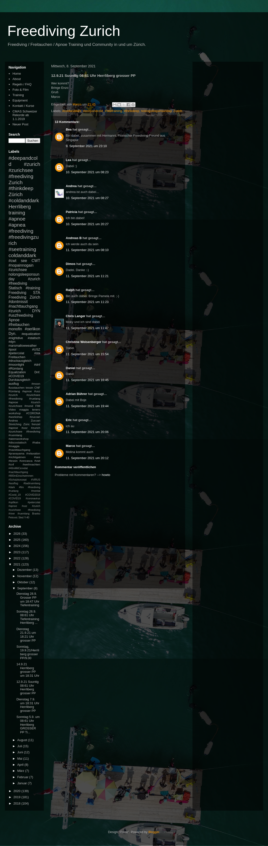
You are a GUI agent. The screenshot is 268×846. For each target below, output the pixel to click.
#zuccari (34, 416)
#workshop (15, 416)
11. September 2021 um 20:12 (87, 458)
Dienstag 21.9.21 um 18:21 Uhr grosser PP (26, 634)
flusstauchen (17, 387)
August (22, 740)
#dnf (37, 364)
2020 (17, 791)
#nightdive (16, 338)
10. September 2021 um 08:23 (87, 172)
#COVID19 (16, 376)
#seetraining (113, 111)
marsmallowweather (23, 345)
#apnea (17, 225)
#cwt (12, 261)
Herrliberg (20, 206)
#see (37, 457)
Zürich (16, 194)
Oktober (23, 582)
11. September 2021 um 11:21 (87, 276)
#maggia (14, 446)
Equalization (17, 372)
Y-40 (26, 517)
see (24, 261)
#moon (35, 383)
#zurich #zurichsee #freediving (24, 170)
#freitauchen (19, 324)
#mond (28, 405)
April (21, 764)
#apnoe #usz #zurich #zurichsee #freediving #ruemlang (24, 431)
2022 (17, 558)
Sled (20, 517)
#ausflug (13, 483)
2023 (17, 552)
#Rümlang (16, 368)
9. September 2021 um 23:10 (86, 146)
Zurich (177, 111)
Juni (20, 752)
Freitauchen (17, 357)
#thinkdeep (131, 111)
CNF (37, 387)
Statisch (15, 288)
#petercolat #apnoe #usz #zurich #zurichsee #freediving (24, 506)
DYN (36, 311)
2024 (17, 546)
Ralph (70, 290)
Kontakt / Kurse (23, 106)
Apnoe (14, 320)
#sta (37, 353)
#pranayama (16, 453)
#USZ (36, 349)
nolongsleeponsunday (156, 111)
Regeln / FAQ (21, 84)
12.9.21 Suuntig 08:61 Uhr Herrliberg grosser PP (27, 687)
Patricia (71, 212)
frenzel (36, 424)
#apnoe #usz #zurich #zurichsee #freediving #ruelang (24, 395)
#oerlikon (32, 329)
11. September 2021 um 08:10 (87, 250)
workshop (15, 413)
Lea (68, 160)
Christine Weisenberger (83, 342)
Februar (23, 777)
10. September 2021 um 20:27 (87, 224)
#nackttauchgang (19, 449)
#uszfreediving (21, 315)
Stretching (15, 424)
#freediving (21, 231)
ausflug (14, 383)
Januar (22, 783)
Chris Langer (75, 316)
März (21, 771)
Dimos (71, 264)
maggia (24, 409)
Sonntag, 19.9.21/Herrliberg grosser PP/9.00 (27, 652)
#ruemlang (23, 513)
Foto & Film (20, 89)
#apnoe (17, 219)
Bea (69, 129)
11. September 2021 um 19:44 (87, 406)
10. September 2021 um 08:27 (87, 198)
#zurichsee (18, 270)
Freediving (17, 293)
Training (18, 95)
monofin (15, 329)
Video (12, 409)
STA (36, 293)
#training (33, 288)
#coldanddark (71, 111)
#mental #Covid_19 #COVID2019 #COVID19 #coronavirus (24, 495)
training (17, 212)
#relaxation (33, 453)
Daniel (70, 368)
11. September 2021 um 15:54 (87, 354)
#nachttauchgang (23, 306)
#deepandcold (93, 111)
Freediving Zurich (63, 31)
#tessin (13, 460)
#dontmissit (18, 302)
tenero (36, 409)
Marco (70, 446)
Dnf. (37, 372)
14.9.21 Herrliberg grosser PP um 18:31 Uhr (27, 669)
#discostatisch (17, 442)
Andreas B (74, 238)
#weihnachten (31, 464)
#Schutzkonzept (18, 479)
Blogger (153, 832)
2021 (17, 564)
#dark (12, 487)
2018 (17, 803)
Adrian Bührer (76, 394)
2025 (17, 540)
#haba (36, 442)
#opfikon (13, 502)
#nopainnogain (21, 265)
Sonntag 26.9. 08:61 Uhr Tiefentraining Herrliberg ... (27, 617)
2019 (17, 797)
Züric (26, 424)
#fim (21, 487)
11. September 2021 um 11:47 (87, 328)
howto (106, 475)
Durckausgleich (19, 380)
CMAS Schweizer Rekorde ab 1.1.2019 (24, 115)
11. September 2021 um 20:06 (87, 432)
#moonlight (16, 364)
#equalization (30, 334)
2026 (17, 533)
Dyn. (12, 334)
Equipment (20, 100)
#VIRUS (35, 479)
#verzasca (25, 460)
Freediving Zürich (24, 297)
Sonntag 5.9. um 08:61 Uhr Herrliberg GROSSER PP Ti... (27, 724)
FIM (37, 405)
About (16, 79)
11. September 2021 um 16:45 (87, 380)
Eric (69, 420)
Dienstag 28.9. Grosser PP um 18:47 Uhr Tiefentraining (27, 599)
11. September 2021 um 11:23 (87, 302)
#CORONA (33, 413)
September (25, 588)
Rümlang (14, 391)
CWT (35, 261)
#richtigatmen (17, 457)
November (25, 576)
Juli (20, 746)
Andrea (71, 186)
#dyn (12, 341)
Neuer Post (20, 124)
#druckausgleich (20, 361)
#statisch (34, 338)
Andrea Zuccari (24, 420)
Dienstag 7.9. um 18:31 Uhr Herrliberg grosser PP (27, 705)
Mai (20, 758)
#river (12, 513)
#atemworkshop (19, 438)
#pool (12, 349)
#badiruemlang (31, 483)
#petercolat (16, 353)
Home (16, 73)
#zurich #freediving (24, 281)
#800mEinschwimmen (21, 475)
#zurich (15, 311)
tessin (29, 387)
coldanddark (22, 255)
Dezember (25, 570)
